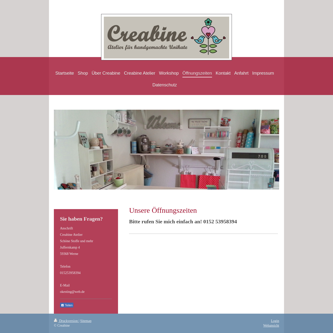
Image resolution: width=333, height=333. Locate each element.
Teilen (66, 305)
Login (275, 321)
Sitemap (86, 321)
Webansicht (271, 325)
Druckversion (66, 321)
